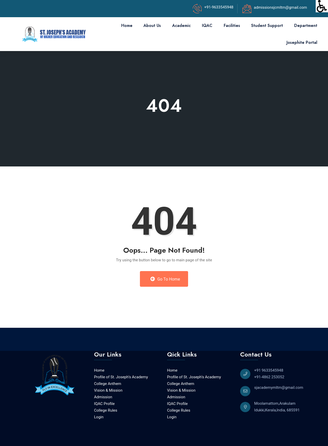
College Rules (105, 410)
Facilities (232, 25)
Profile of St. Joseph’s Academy (121, 377)
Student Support (267, 25)
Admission (103, 397)
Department (305, 25)
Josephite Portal (301, 42)
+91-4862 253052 (269, 377)
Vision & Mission (108, 390)
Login (99, 417)
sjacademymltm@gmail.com (278, 387)
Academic (181, 25)
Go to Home (165, 279)
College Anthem (107, 383)
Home (126, 25)
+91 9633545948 (268, 370)
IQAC (207, 25)
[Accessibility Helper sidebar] (322, 6)
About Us (152, 25)
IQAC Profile (104, 403)
